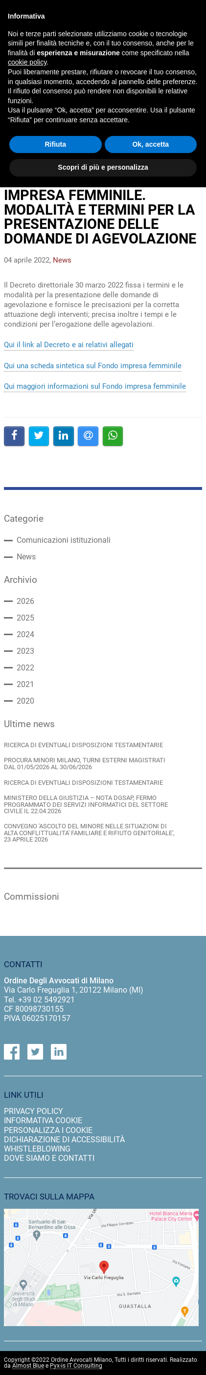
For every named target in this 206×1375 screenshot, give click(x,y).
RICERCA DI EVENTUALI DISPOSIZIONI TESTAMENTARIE (83, 745)
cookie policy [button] (27, 62)
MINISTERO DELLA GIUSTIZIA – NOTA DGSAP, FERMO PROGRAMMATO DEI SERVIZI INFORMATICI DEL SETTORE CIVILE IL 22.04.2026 (86, 804)
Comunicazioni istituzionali (64, 540)
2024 (25, 635)
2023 (25, 651)
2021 (25, 684)
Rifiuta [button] (55, 144)
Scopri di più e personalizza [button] (103, 167)
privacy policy (33, 1111)
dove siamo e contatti (49, 1158)
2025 (25, 618)
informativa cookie (43, 1120)
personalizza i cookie (48, 1130)
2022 (25, 668)
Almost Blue (28, 1366)
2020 (25, 701)
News (26, 557)
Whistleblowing (37, 1148)
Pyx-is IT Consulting (76, 1366)
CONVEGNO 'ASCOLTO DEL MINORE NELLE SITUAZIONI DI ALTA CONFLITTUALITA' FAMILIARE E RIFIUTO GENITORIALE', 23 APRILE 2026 (89, 833)
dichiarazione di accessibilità (64, 1139)
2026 (25, 601)
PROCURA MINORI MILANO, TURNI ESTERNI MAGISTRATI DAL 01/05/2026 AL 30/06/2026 (84, 763)
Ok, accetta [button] (150, 144)
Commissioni (31, 896)
